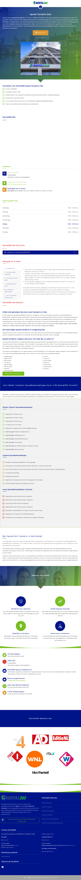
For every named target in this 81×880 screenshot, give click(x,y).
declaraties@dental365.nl (48, 851)
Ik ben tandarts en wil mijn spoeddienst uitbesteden (18, 820)
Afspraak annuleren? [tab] (9, 290)
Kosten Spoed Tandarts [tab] (10, 273)
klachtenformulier (70, 845)
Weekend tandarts (48, 811)
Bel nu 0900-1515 (13, 172)
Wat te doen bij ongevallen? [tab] (10, 296)
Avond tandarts (47, 815)
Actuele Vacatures (5, 856)
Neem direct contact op (13, 373)
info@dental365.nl (9, 847)
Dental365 (46, 877)
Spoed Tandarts (47, 807)
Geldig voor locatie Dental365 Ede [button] (17, 252)
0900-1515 (40, 33)
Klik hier (16, 845)
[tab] (40, 252)
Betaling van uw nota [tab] (11, 279)
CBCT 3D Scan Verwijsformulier (52, 823)
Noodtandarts (47, 802)
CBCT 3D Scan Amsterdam (50, 819)
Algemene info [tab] (9, 268)
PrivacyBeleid (54, 877)
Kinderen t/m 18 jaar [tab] (10, 285)
